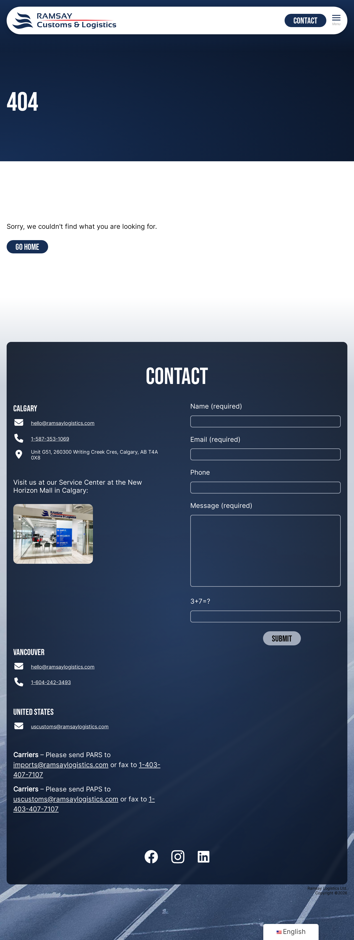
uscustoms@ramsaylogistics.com (70, 727)
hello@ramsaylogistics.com (63, 423)
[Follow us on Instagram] (177, 857)
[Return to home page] (64, 20)
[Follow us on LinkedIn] (203, 857)
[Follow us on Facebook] (151, 857)
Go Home (27, 246)
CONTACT (305, 20)
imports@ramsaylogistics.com (60, 765)
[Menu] (336, 20)
